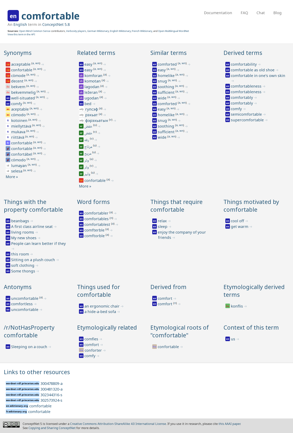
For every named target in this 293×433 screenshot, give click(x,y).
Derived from (168, 287)
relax (163, 220)
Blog (277, 12)
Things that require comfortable (176, 205)
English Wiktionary (120, 31)
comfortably (242, 97)
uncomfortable (25, 298)
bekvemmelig (24, 92)
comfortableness (246, 86)
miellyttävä (21, 126)
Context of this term (251, 327)
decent (17, 81)
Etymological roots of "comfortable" (179, 331)
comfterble (94, 230)
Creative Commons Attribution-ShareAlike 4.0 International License (118, 424)
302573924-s (51, 400)
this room (20, 254)
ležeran (91, 92)
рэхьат (92, 114)
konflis (237, 306)
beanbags (20, 220)
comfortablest (97, 224)
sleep (163, 226)
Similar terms (168, 53)
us (233, 338)
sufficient (166, 92)
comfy (17, 103)
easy (88, 64)
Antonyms (18, 287)
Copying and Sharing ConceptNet (52, 428)
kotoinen (19, 120)
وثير (87, 174)
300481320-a (51, 389)
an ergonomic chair (102, 306)
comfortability (244, 64)
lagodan (92, 86)
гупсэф (92, 109)
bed (88, 103)
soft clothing (23, 265)
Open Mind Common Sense (34, 31)
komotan (93, 81)
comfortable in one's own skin (258, 75)
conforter (94, 350)
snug (163, 81)
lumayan (19, 165)
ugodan (92, 98)
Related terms (96, 53)
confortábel (22, 154)
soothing (166, 86)
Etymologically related (107, 327)
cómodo (19, 114)
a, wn (35, 63)
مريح (88, 154)
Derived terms (242, 53)
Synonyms (18, 53)
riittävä (18, 137)
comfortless (22, 303)
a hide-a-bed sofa (100, 311)
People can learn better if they (38, 243)
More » (12, 176)
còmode (18, 75)
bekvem (18, 86)
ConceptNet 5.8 (56, 24)
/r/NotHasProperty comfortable (29, 331)
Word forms (93, 202)
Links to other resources (37, 372)
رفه (87, 140)
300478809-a (51, 383)
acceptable (21, 64)
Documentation (218, 12)
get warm (240, 226)
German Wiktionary (98, 31)
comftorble (95, 235)
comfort (165, 298)
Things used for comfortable (98, 290)
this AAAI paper (229, 424)
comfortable (50, 15)
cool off (238, 220)
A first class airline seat (32, 226)
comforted (168, 64)
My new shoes (24, 237)
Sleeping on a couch (29, 346)
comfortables (97, 218)
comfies (91, 338)
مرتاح (88, 147)
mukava (18, 131)
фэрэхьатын (97, 120)
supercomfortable (248, 119)
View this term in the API (21, 34)
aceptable (20, 109)
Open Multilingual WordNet (173, 31)
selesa (17, 171)
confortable (22, 69)
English (20, 24)
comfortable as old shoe (253, 69)
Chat (261, 12)
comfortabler (96, 213)
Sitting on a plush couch (33, 259)
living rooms (23, 232)
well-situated (23, 98)
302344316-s (51, 394)
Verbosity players (76, 31)
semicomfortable (247, 114)
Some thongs (23, 271)
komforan (93, 75)
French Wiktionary (142, 31)
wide (162, 98)
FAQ (244, 12)
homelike (166, 75)
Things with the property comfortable (33, 205)
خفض (88, 127)
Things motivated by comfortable (251, 205)
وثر (87, 161)
